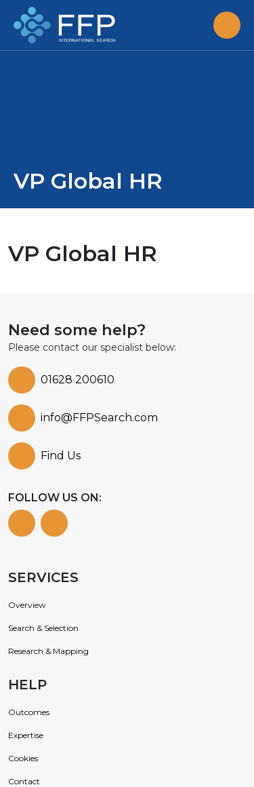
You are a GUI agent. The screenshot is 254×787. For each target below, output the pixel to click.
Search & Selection (43, 628)
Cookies (23, 758)
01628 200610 (77, 379)
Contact (24, 781)
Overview (27, 605)
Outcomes (28, 712)
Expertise (25, 735)
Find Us (61, 455)
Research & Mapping (48, 651)
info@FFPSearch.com (99, 417)
